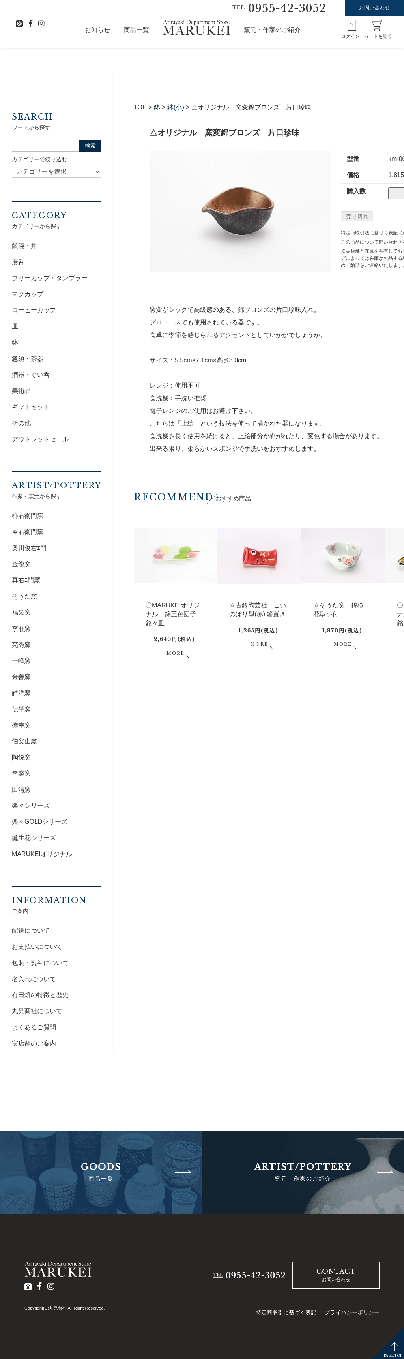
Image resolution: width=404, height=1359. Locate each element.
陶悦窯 (21, 757)
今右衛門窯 (27, 532)
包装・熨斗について (40, 963)
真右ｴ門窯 (26, 580)
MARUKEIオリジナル (42, 854)
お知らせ (97, 29)
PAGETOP (393, 1355)
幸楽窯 (21, 773)
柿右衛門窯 (27, 515)
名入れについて (34, 979)
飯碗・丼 (24, 245)
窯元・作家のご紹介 (272, 29)
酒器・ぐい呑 (31, 374)
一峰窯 (21, 660)
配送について (31, 930)
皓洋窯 (21, 693)
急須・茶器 (27, 358)
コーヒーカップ (34, 310)
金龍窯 (21, 564)
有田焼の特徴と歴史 (40, 995)
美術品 (21, 390)
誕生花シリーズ (34, 837)
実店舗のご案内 (34, 1043)
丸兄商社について (37, 1011)
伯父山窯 (24, 741)
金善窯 (21, 676)
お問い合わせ (374, 8)
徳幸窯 (21, 725)
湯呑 (18, 262)
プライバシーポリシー (352, 1312)
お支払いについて (37, 946)
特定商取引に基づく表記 (286, 1312)
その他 (21, 423)
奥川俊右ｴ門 (29, 548)
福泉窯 (21, 612)
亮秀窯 (21, 644)
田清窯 (21, 789)
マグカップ (27, 294)
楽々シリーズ (31, 805)
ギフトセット (31, 406)
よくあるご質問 (34, 1027)
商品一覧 (136, 29)
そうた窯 (24, 596)
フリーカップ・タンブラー (50, 278)
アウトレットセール (40, 439)
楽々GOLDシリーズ (39, 821)
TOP (140, 107)
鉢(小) (175, 107)
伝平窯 (21, 709)
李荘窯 (21, 628)
